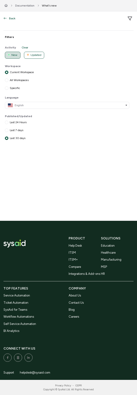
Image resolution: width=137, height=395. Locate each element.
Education (108, 245)
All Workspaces (19, 80)
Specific (15, 87)
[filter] (130, 18)
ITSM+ (73, 259)
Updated (34, 55)
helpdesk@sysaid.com (35, 372)
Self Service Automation (19, 324)
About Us (75, 295)
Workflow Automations (18, 316)
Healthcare (108, 252)
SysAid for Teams (15, 309)
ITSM (72, 252)
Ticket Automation (15, 302)
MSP (104, 267)
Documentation (24, 5)
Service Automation (16, 295)
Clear (25, 47)
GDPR (78, 385)
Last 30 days (17, 138)
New (12, 55)
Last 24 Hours (18, 122)
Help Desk (75, 245)
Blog (72, 309)
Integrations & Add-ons (84, 274)
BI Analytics (11, 331)
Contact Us (76, 302)
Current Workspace (22, 72)
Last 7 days (16, 130)
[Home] (6, 5)
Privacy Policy (63, 385)
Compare (75, 267)
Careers (74, 316)
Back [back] (9, 18)
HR (103, 274)
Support (8, 372)
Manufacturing (111, 259)
